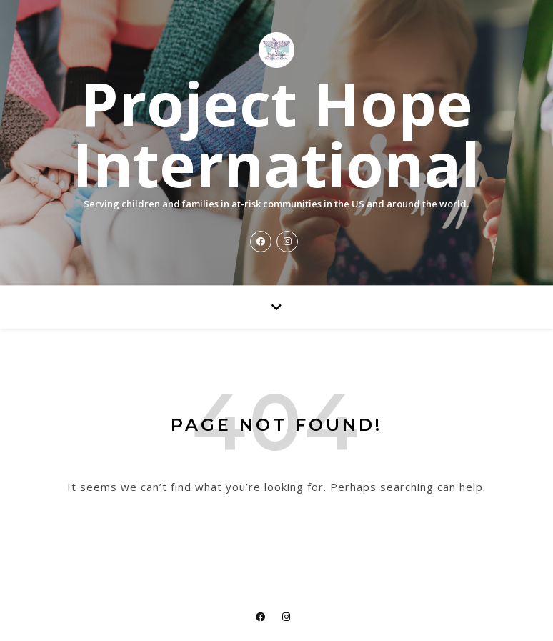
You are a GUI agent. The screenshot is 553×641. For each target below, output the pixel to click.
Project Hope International (276, 133)
